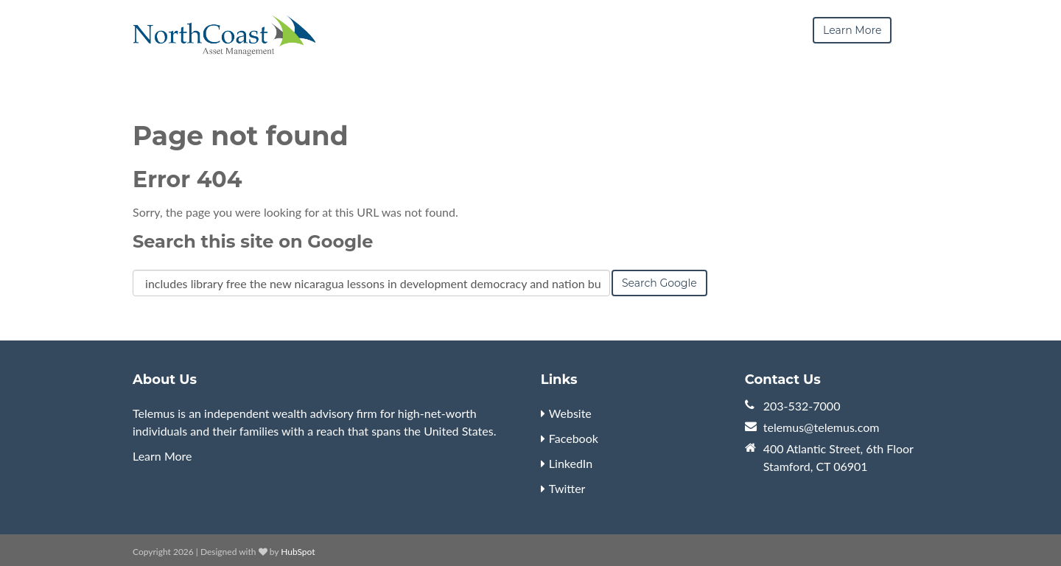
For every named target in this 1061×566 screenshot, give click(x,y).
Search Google (659, 283)
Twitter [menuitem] (567, 488)
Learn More (162, 456)
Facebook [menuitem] (573, 438)
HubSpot (298, 551)
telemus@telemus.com (821, 427)
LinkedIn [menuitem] (570, 463)
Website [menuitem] (570, 413)
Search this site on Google (253, 241)
